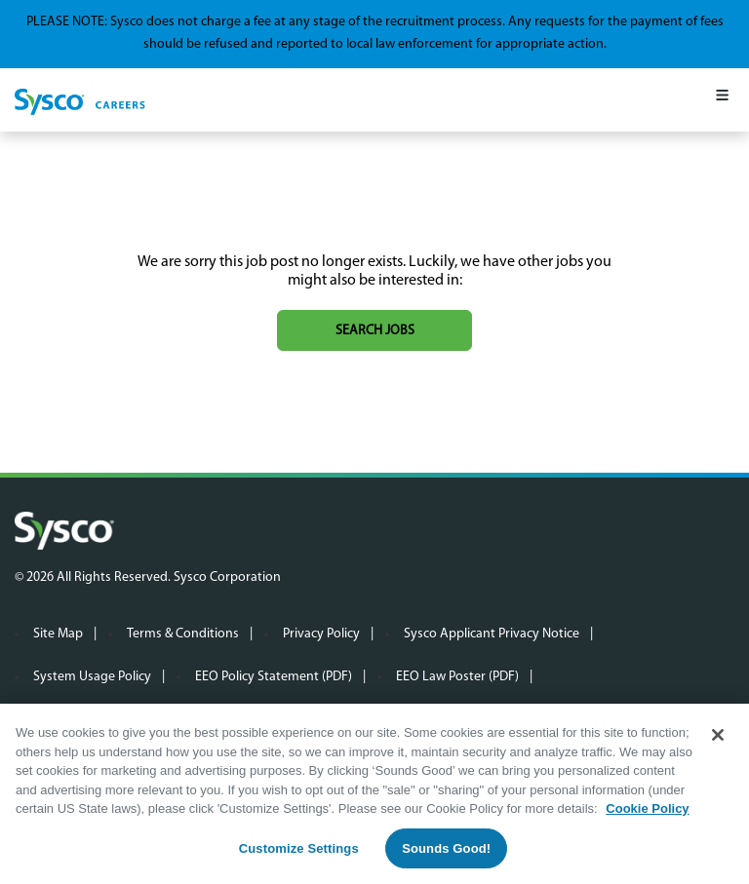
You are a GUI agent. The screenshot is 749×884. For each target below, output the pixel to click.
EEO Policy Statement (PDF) (273, 677)
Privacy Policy (321, 634)
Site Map (58, 634)
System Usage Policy (92, 677)
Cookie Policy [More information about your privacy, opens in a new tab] (647, 809)
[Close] (717, 735)
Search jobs (374, 331)
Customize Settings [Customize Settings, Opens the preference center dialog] (299, 848)
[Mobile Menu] (722, 100)
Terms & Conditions (183, 634)
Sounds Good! (446, 848)
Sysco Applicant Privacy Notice (491, 634)
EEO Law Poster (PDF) (457, 677)
